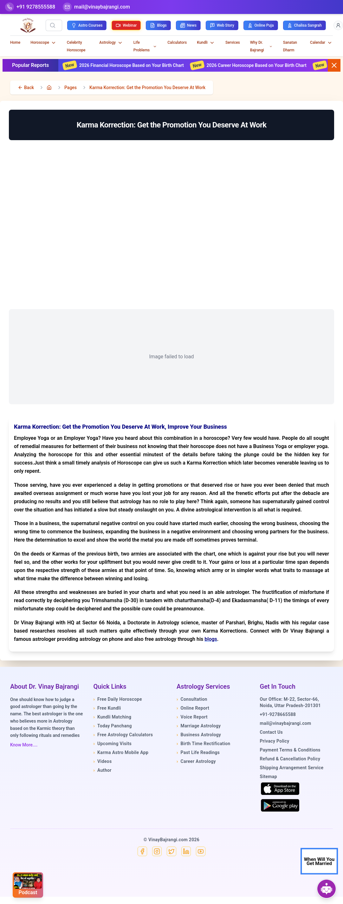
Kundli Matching (113, 717)
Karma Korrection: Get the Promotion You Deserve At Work (147, 87)
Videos (103, 761)
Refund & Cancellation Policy (290, 758)
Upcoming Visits (113, 743)
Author (103, 770)
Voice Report (192, 717)
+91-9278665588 (278, 714)
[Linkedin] (186, 851)
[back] (26, 87)
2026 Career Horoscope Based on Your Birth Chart (266, 65)
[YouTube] (200, 851)
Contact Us (271, 732)
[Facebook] (142, 851)
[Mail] (96, 7)
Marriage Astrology (199, 726)
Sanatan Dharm (290, 46)
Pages (70, 87)
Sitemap (268, 776)
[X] (171, 851)
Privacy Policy (274, 741)
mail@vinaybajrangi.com (285, 723)
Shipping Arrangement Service (292, 767)
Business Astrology (199, 735)
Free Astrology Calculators (123, 735)
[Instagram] (157, 851)
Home (15, 42)
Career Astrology (196, 761)
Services (232, 42)
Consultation (192, 699)
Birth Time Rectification (203, 743)
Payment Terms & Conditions (290, 749)
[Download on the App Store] (280, 788)
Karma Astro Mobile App (121, 752)
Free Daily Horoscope (118, 699)
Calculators (177, 42)
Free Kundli (107, 708)
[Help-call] (30, 7)
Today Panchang (113, 726)
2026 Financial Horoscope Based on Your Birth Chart (141, 65)
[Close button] (334, 65)
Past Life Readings (198, 752)
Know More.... (23, 744)
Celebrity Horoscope (76, 46)
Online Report (193, 708)
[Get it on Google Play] (280, 805)
